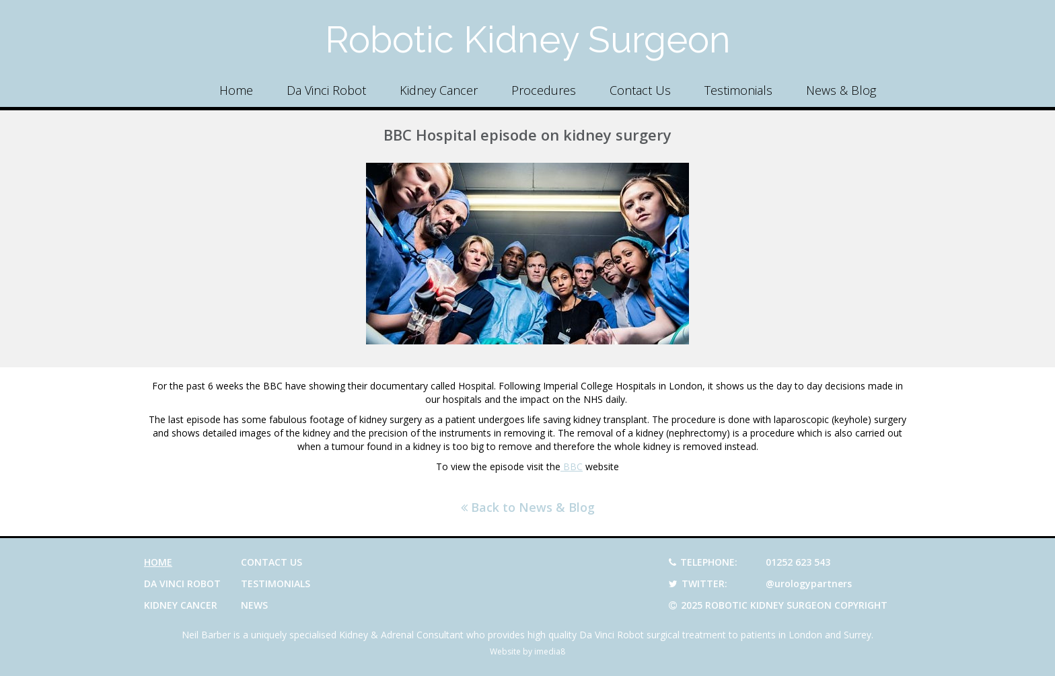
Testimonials (738, 90)
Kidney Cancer (439, 90)
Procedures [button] (543, 90)
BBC (571, 466)
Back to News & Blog (528, 507)
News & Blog (841, 90)
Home (236, 90)
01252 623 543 (798, 562)
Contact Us (640, 90)
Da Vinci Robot (326, 90)
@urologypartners (809, 583)
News (254, 605)
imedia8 (549, 651)
